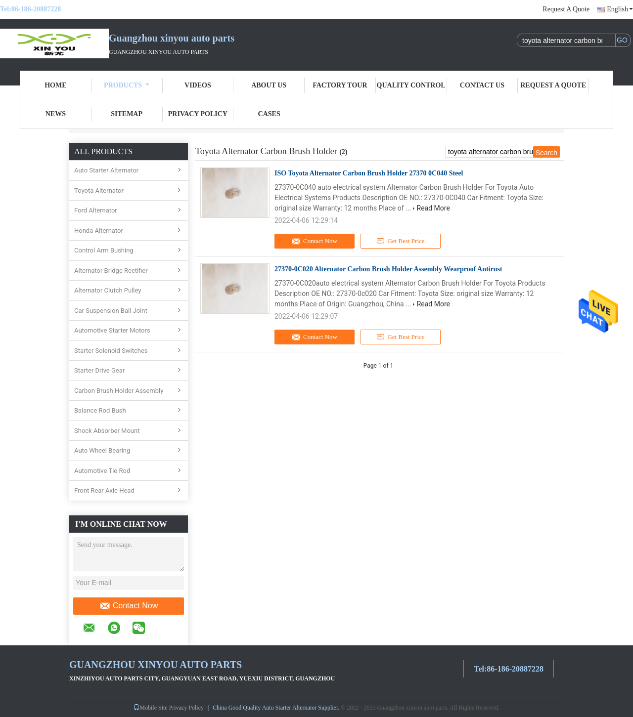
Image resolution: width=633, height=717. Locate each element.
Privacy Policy (197, 114)
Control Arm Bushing (104, 250)
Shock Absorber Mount (106, 430)
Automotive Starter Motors (112, 330)
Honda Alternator (98, 230)
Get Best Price (401, 241)
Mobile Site (150, 707)
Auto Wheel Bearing (102, 450)
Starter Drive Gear (99, 370)
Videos (197, 85)
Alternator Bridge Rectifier (111, 270)
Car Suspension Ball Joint (110, 310)
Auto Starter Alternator (106, 170)
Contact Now (128, 605)
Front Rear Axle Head (104, 490)
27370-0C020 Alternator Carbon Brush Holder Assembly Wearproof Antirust (388, 269)
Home (55, 85)
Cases (269, 114)
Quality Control (411, 85)
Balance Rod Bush (100, 410)
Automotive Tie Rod (102, 470)
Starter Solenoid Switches (111, 350)
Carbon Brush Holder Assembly (118, 390)
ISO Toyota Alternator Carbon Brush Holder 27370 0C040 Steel (368, 173)
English (620, 9)
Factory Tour (340, 85)
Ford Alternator (95, 210)
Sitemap (126, 114)
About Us (268, 85)
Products (126, 85)
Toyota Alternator (99, 190)
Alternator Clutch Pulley (107, 290)
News (55, 114)
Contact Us (482, 85)
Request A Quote (566, 9)
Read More (433, 208)
